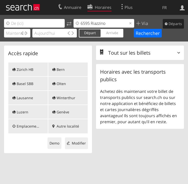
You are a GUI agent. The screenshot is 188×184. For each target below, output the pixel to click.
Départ (90, 32)
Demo (54, 143)
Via (144, 23)
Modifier (79, 143)
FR (164, 7)
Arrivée (112, 32)
